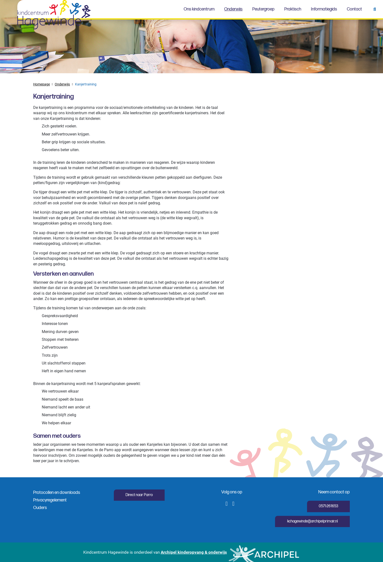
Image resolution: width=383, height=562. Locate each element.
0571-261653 (328, 506)
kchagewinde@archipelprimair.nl (312, 521)
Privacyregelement (50, 500)
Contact (354, 9)
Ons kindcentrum (199, 9)
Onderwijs (233, 9)
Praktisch (292, 9)
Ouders (40, 507)
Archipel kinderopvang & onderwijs (194, 552)
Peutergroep (263, 9)
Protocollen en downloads (56, 492)
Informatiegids (324, 9)
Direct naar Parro (139, 495)
